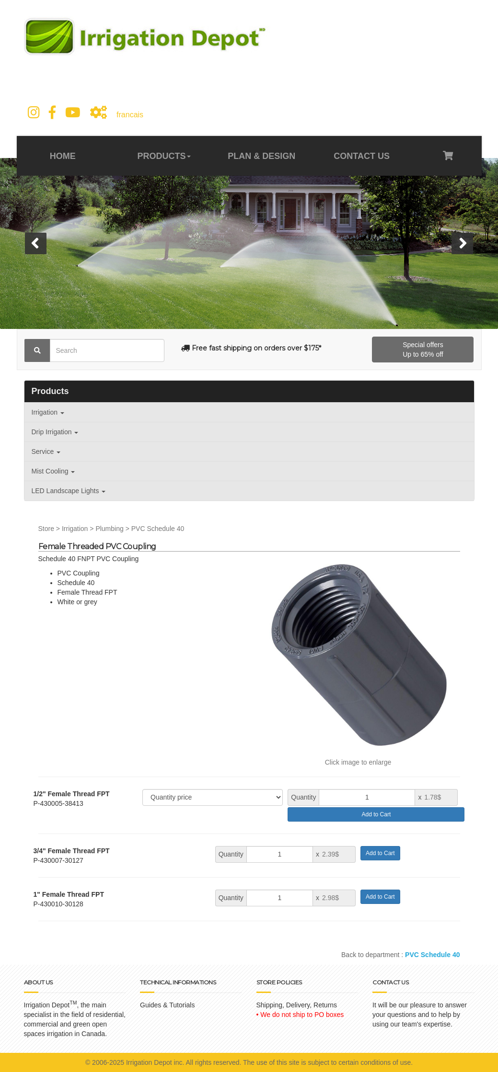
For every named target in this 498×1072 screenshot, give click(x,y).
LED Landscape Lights (69, 491)
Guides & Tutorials (167, 1005)
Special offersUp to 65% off (423, 349)
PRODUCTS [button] (164, 156)
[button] (35, 243)
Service (46, 451)
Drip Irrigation (55, 432)
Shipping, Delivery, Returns (296, 1005)
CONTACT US (360, 156)
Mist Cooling (53, 471)
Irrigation (48, 412)
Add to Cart (376, 814)
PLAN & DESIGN (261, 156)
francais (129, 115)
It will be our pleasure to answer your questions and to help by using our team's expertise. (419, 1014)
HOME (64, 156)
